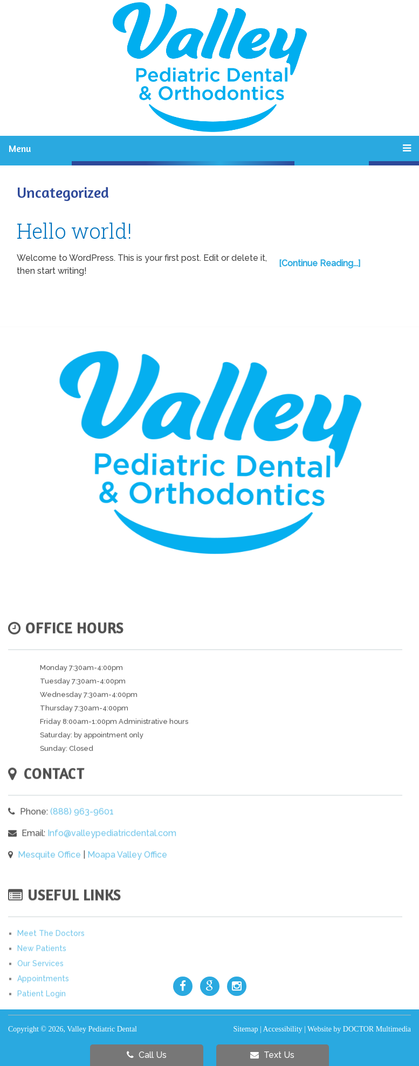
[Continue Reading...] (319, 263)
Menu (20, 148)
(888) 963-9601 (82, 833)
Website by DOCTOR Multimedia (359, 1029)
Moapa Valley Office (127, 876)
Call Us (147, 1055)
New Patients (41, 971)
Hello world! (74, 230)
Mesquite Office (49, 876)
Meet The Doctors (51, 956)
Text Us (272, 1055)
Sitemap (245, 1029)
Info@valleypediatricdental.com (111, 854)
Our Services (40, 986)
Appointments (43, 1002)
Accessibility (282, 1029)
